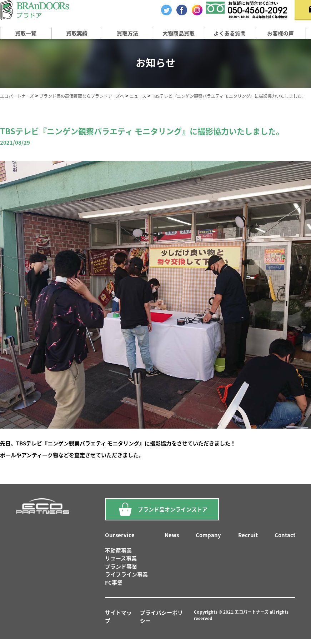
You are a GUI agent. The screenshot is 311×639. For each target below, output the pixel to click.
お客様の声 (280, 33)
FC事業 (113, 582)
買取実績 (76, 33)
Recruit (248, 535)
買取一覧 (25, 33)
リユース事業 (121, 558)
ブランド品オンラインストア (161, 509)
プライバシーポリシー (161, 617)
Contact (285, 535)
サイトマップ (118, 617)
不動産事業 (118, 550)
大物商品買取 (178, 33)
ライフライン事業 (126, 574)
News (172, 535)
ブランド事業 (121, 566)
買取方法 (127, 33)
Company (208, 535)
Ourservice (120, 535)
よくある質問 (230, 33)
